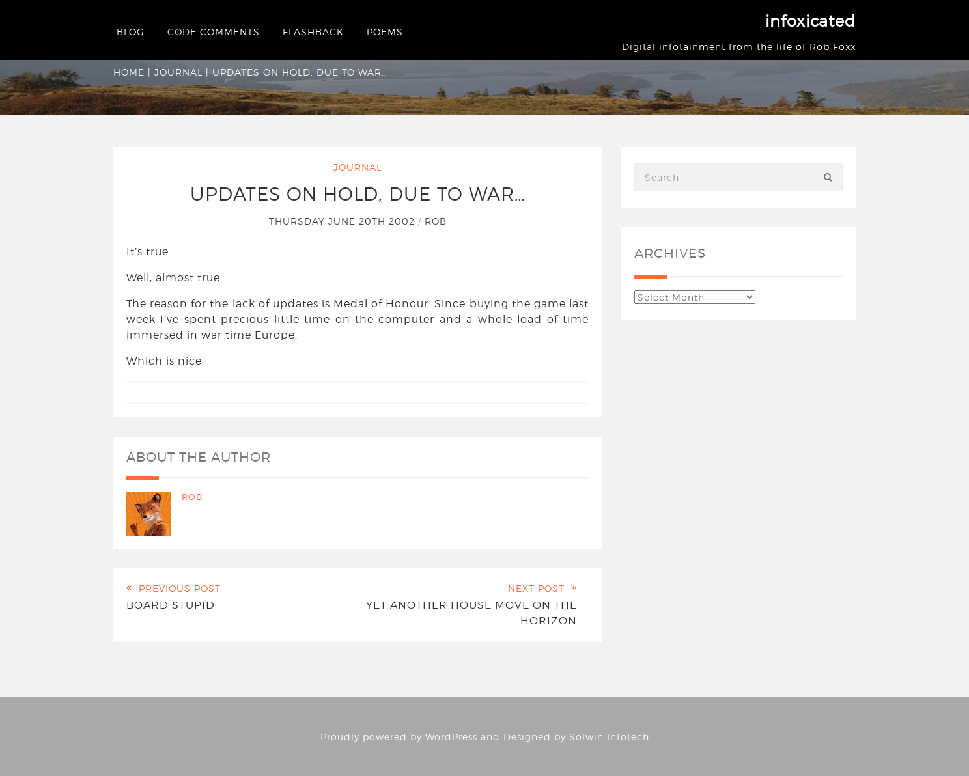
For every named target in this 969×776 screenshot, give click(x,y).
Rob (436, 221)
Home (129, 71)
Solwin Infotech (609, 736)
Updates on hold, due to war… (358, 194)
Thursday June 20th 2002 (343, 221)
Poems (385, 31)
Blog (131, 31)
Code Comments (213, 31)
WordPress (451, 736)
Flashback (313, 31)
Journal (178, 71)
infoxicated (810, 21)
